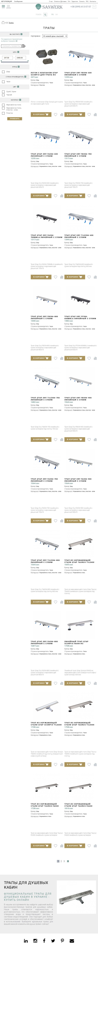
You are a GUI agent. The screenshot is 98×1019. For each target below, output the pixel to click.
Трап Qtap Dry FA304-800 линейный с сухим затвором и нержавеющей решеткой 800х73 (46, 645)
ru (53, 14)
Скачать (82, 1)
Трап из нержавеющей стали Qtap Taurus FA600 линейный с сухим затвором (78, 807)
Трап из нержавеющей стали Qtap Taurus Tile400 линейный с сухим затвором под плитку (79, 563)
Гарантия (75, 1)
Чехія (8, 82)
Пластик (9, 113)
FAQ (87, 1)
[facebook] (44, 941)
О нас (51, 1)
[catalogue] (9, 6)
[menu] (3, 6)
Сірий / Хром (11, 92)
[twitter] (53, 941)
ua (56, 14)
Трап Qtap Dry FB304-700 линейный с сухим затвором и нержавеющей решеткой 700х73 (79, 157)
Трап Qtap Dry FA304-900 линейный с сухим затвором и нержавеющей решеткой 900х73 (79, 482)
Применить (15, 119)
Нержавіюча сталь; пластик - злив (14, 109)
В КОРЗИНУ (40, 114)
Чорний (9, 95)
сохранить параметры (11, 46)
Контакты (93, 1)
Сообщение (18, 1)
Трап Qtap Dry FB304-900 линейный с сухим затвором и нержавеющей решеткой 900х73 (79, 401)
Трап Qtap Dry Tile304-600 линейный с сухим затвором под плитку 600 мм (79, 238)
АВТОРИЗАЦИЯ (6, 1)
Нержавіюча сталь (13, 105)
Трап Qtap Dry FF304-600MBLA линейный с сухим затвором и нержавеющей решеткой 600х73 (80, 320)
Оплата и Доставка (60, 1)
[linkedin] (26, 941)
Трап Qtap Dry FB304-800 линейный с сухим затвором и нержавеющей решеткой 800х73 (46, 320)
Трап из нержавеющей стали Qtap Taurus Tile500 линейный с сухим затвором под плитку (79, 726)
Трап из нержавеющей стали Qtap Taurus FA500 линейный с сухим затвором (45, 807)
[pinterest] (62, 941)
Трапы (11, 23)
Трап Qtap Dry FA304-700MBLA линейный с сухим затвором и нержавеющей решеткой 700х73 (47, 238)
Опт (69, 1)
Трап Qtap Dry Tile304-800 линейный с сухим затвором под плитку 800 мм (45, 563)
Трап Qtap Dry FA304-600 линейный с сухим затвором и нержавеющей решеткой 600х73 (46, 157)
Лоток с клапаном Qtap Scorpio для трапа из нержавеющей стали (44, 75)
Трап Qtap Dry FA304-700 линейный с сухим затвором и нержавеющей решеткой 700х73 (46, 482)
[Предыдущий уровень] (6, 22)
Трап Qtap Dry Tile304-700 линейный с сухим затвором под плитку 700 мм (45, 401)
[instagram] (35, 941)
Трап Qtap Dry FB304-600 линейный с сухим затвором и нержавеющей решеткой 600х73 (79, 76)
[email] (72, 941)
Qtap (8, 72)
